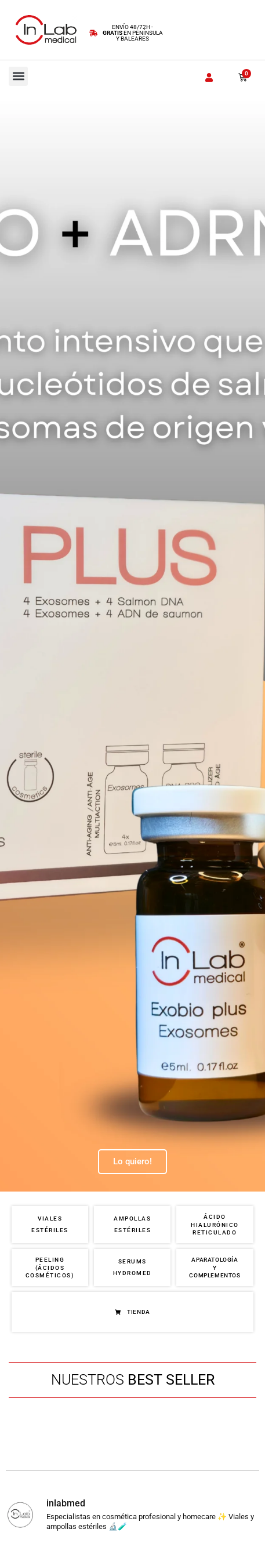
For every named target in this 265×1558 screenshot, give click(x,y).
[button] (18, 76)
